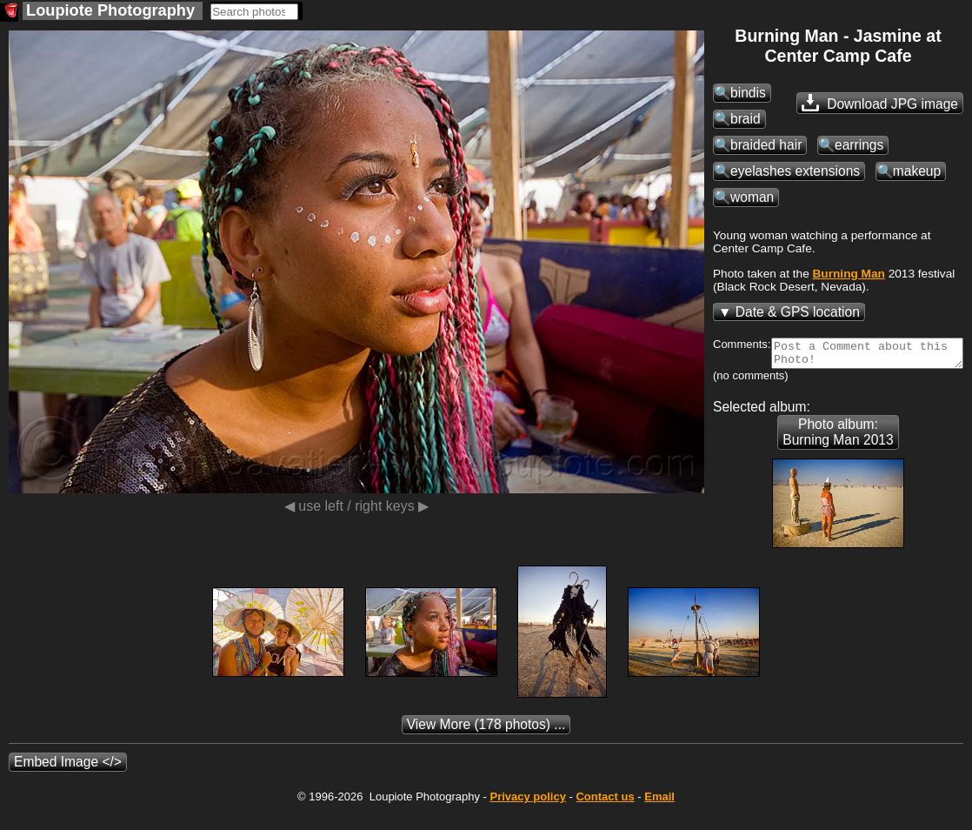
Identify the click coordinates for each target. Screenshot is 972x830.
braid (745, 118)
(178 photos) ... (486, 742)
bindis (748, 92)
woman (752, 197)
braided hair (766, 144)
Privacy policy (527, 814)
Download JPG (880, 102)
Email (659, 814)
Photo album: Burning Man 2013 (837, 450)
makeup (917, 171)
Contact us (605, 814)
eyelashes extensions (795, 171)
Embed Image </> (68, 780)
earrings (859, 144)
